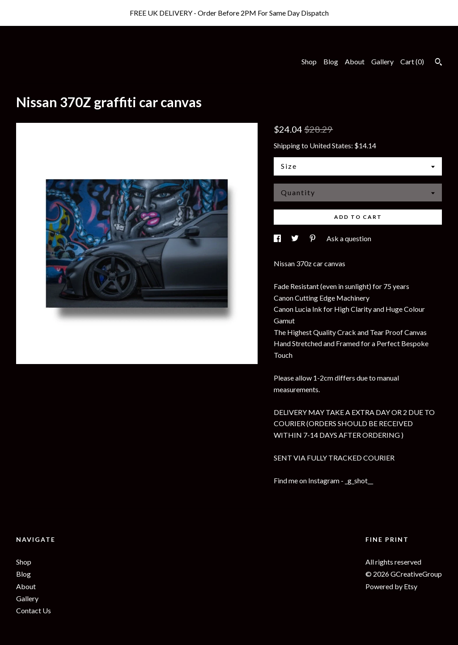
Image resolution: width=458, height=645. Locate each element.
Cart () (412, 61)
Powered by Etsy (391, 586)
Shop (309, 61)
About (355, 61)
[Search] (438, 63)
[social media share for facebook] (278, 238)
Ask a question (349, 238)
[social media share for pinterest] (313, 238)
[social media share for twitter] (295, 238)
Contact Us (33, 610)
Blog (330, 61)
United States (330, 145)
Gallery (382, 61)
